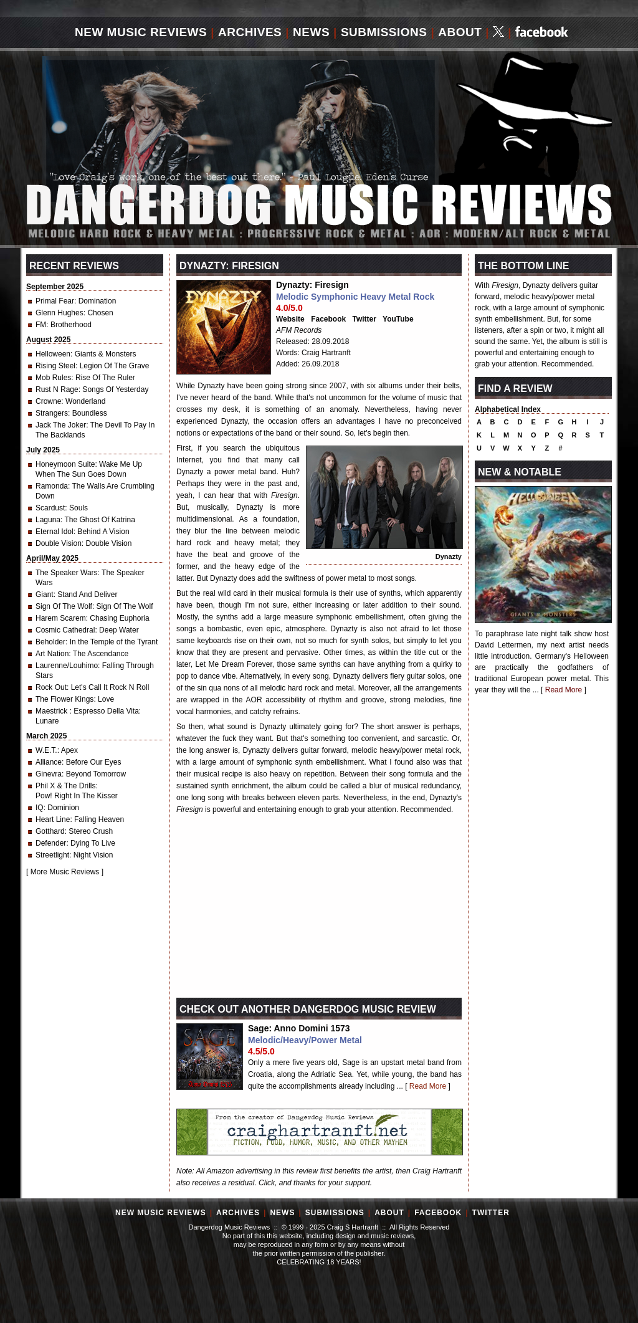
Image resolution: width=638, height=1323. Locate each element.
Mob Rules (53, 377)
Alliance (49, 762)
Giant (45, 594)
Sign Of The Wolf (64, 606)
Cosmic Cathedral (65, 630)
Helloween (53, 354)
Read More (427, 1086)
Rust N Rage (57, 389)
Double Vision (59, 543)
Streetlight (52, 855)
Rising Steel (55, 365)
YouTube (398, 319)
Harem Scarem (61, 618)
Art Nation (52, 653)
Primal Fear (55, 301)
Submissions (384, 32)
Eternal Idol (55, 531)
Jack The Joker (61, 425)
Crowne (48, 401)
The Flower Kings (64, 699)
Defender (51, 843)
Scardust (50, 508)
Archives (250, 32)
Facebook (328, 319)
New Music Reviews (141, 32)
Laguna (48, 519)
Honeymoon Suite (65, 464)
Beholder (50, 642)
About (460, 32)
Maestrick (53, 711)
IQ (40, 807)
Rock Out (51, 687)
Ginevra (49, 774)
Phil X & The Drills (65, 785)
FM (41, 324)
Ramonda (52, 486)
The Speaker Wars (67, 572)
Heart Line (53, 819)
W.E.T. (46, 750)
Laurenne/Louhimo (67, 665)
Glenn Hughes (59, 312)
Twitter (364, 319)
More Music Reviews (65, 871)
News (311, 32)
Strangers (52, 413)
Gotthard (50, 831)
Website (290, 319)
